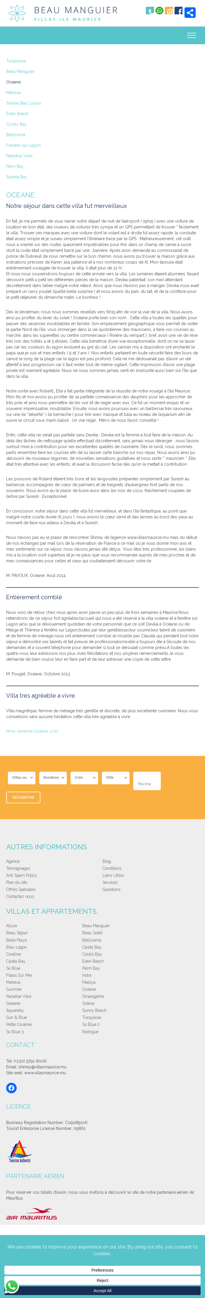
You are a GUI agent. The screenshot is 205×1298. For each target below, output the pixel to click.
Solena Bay (16, 177)
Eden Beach (17, 113)
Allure (11, 927)
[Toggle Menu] (191, 35)
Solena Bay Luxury (23, 103)
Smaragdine (65, 962)
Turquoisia (16, 61)
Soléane (109, 962)
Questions (111, 891)
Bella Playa (16, 934)
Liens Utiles (113, 877)
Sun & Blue (112, 969)
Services (109, 884)
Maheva (13, 92)
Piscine (144, 785)
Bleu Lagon (112, 934)
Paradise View (19, 155)
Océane (158, 955)
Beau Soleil (161, 927)
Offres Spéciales (20, 891)
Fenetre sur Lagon (23, 145)
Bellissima (15, 134)
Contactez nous (20, 898)
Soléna (157, 962)
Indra (155, 948)
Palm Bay (15, 166)
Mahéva (13, 955)
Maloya (61, 955)
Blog (106, 862)
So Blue (13, 948)
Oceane (13, 82)
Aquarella (14, 969)
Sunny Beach (66, 969)
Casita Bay (160, 934)
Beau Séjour (113, 927)
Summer (110, 955)
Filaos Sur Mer (115, 948)
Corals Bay (16, 124)
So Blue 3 (111, 976)
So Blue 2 (63, 976)
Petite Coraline (19, 976)
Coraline (13, 941)
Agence (13, 862)
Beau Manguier (20, 71)
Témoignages (18, 869)
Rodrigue (159, 976)
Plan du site (16, 884)
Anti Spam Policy (21, 877)
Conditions (111, 869)
